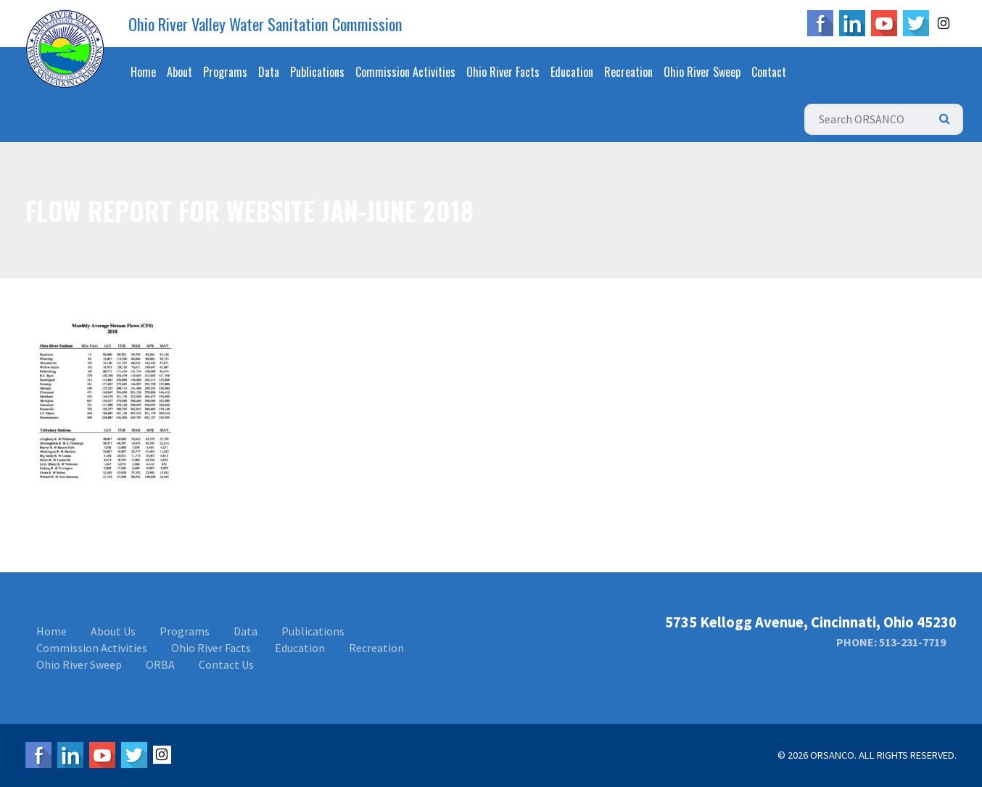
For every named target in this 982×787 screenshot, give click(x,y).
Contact (768, 72)
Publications (317, 72)
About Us (113, 631)
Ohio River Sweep (702, 72)
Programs (225, 72)
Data (268, 72)
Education (571, 72)
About (179, 72)
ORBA (160, 664)
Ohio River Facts (503, 72)
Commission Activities (405, 72)
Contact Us (226, 664)
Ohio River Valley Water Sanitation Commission (265, 24)
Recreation (628, 72)
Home (143, 72)
